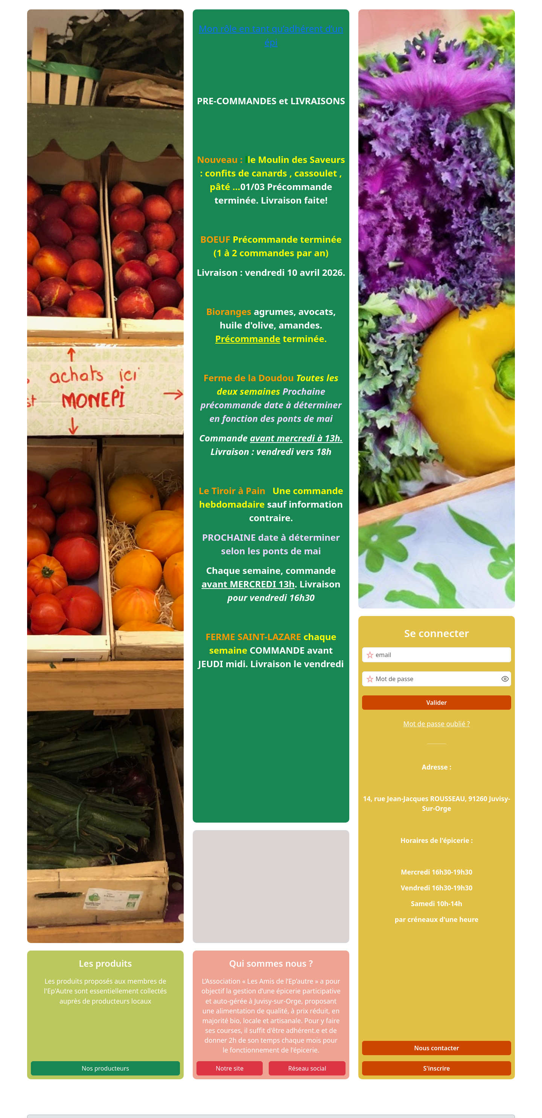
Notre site (230, 1068)
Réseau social (307, 1068)
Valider (436, 702)
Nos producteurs (105, 1068)
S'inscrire (436, 1068)
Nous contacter (436, 1048)
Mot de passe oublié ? (436, 723)
